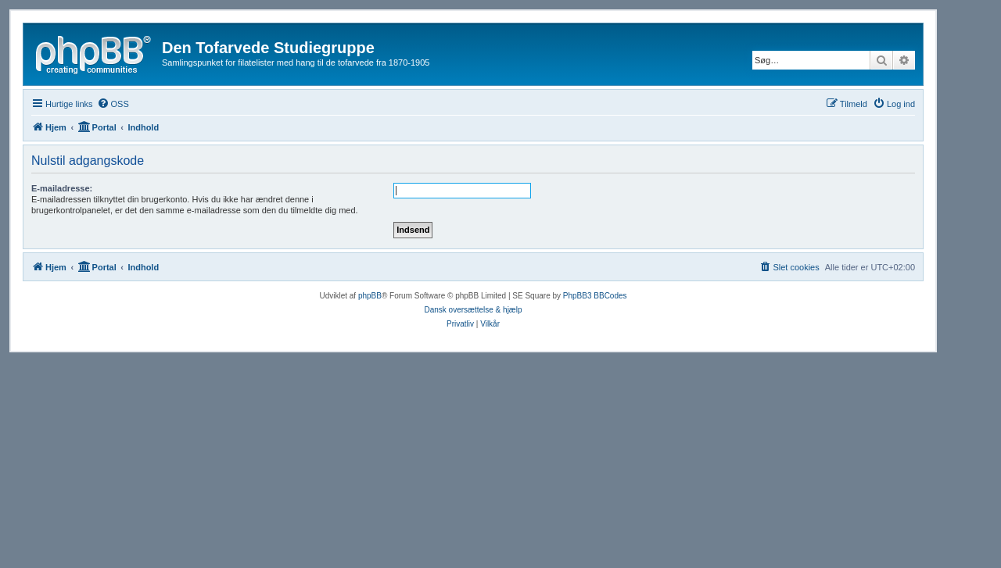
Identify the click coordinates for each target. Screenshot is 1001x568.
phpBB (370, 295)
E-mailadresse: (61, 188)
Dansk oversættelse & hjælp (473, 309)
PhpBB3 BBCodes (595, 295)
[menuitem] (113, 104)
